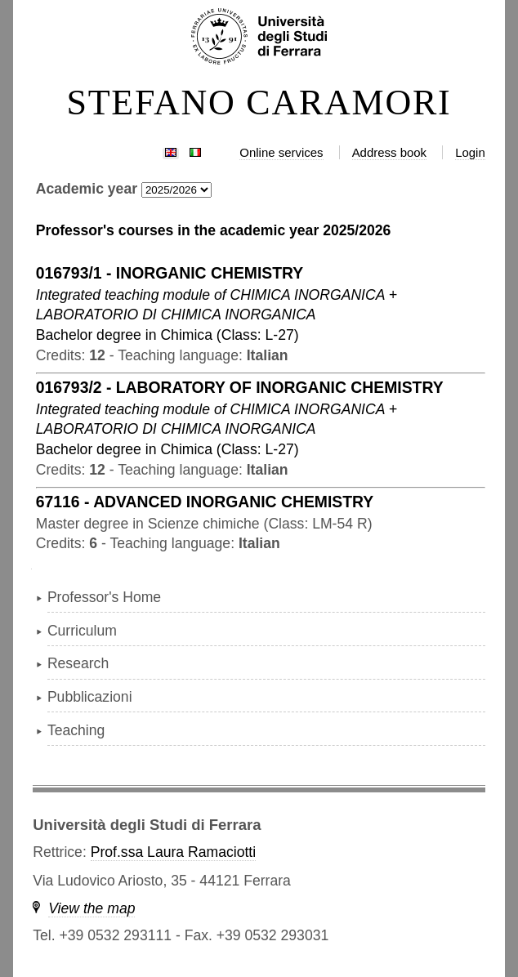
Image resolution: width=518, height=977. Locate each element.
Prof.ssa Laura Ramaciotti (173, 852)
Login (470, 152)
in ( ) (167, 335)
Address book (389, 152)
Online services (281, 152)
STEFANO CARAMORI (258, 103)
